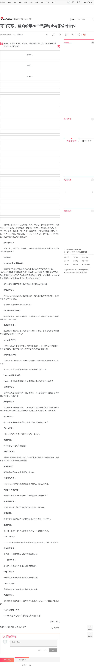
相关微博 (21, 660)
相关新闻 (7, 660)
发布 (53, 650)
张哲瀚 (8, 627)
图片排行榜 (86, 141)
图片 (42, 2)
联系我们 (66, 261)
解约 (24, 627)
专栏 (47, 2)
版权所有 (84, 272)
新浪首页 (2, 2)
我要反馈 (56, 627)
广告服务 (75, 257)
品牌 (20, 627)
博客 (36, 2)
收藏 (59, 34)
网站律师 (75, 264)
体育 (15, 2)
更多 (54, 2)
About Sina (85, 257)
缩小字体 (47, 34)
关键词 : (3, 627)
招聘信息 (75, 261)
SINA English (86, 264)
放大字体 (53, 34)
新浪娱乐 (16, 19)
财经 (20, 2)
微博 (66, 34)
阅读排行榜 (71, 141)
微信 (72, 34)
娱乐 (25, 2)
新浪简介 (66, 257)
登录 (39, 650)
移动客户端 (88, 2)
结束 (12, 627)
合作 (16, 627)
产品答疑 (66, 264)
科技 (31, 2)
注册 (78, 2)
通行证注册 (85, 261)
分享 (78, 34)
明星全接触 (23, 19)
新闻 (9, 2)
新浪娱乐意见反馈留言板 (74, 249)
